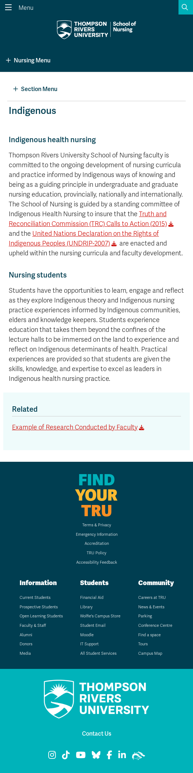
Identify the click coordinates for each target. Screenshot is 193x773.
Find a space (149, 635)
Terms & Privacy (96, 525)
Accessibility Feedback (96, 562)
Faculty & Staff (33, 625)
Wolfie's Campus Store (100, 616)
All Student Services (98, 653)
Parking (145, 616)
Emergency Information (97, 534)
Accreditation (97, 543)
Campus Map (150, 653)
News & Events (151, 607)
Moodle (87, 635)
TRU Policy (96, 553)
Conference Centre (155, 625)
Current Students (35, 597)
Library (86, 607)
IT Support (89, 644)
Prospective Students (39, 607)
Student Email (93, 625)
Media (25, 653)
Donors (26, 644)
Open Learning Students (41, 616)
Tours (143, 644)
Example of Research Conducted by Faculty (74, 427)
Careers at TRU (152, 597)
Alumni (26, 635)
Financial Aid (91, 597)
